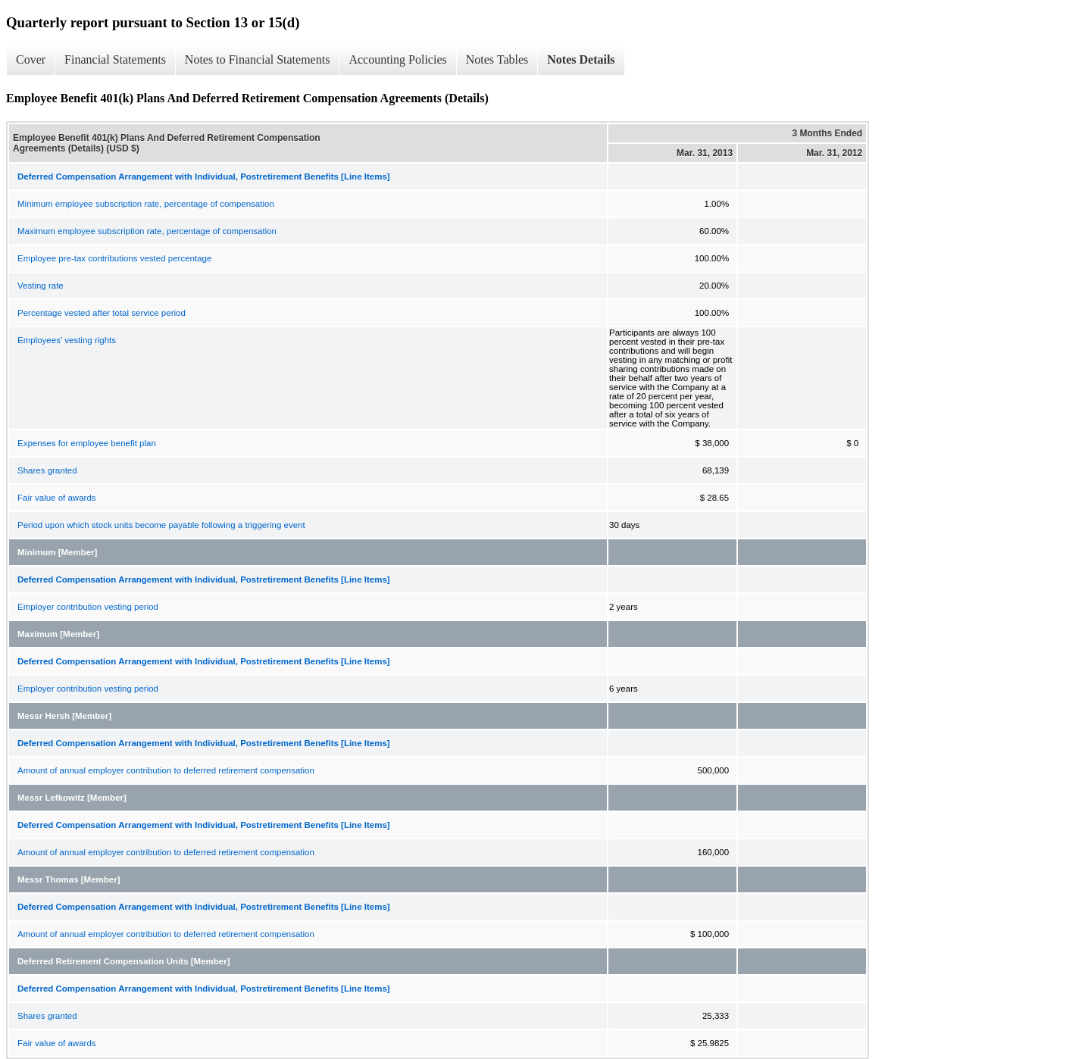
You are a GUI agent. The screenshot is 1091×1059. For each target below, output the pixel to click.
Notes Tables (497, 59)
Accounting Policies (397, 59)
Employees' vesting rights (66, 340)
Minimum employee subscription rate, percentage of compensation (145, 203)
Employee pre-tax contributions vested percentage (114, 258)
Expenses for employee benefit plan (86, 443)
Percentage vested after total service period (101, 312)
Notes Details (580, 59)
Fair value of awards (56, 497)
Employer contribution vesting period (87, 606)
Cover (30, 59)
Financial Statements (115, 59)
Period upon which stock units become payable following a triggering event (161, 525)
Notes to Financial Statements (257, 59)
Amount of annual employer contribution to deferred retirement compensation (165, 770)
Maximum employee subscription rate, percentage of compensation (147, 231)
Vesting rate (40, 285)
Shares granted (47, 470)
